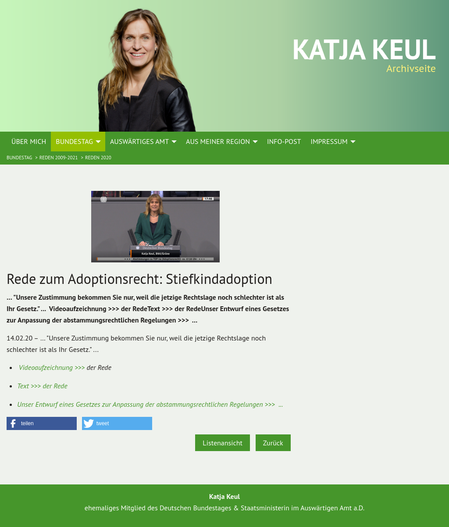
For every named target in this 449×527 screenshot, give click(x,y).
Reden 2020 (98, 157)
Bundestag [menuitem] (74, 141)
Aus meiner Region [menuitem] (218, 141)
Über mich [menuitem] (28, 141)
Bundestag (20, 157)
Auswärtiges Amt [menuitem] (139, 141)
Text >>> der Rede (42, 385)
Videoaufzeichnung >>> (52, 367)
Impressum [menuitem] (328, 141)
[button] (42, 423)
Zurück (273, 442)
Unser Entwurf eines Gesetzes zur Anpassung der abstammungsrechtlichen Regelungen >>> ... (150, 404)
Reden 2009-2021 (59, 157)
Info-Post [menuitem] (284, 141)
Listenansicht (222, 442)
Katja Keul (364, 49)
